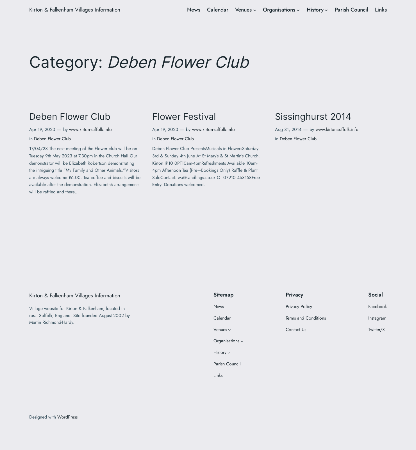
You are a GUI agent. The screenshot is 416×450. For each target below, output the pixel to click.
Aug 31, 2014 (288, 129)
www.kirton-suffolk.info (90, 129)
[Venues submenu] (254, 10)
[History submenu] (326, 10)
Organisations (279, 9)
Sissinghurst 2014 (313, 116)
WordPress (67, 417)
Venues (243, 9)
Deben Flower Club (69, 116)
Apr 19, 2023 (42, 129)
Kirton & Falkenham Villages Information (74, 9)
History (315, 9)
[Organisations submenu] (298, 10)
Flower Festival (184, 116)
